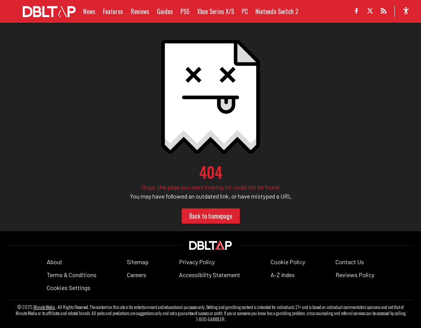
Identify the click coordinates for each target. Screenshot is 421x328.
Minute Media (44, 307)
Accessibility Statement (209, 274)
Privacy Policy (197, 261)
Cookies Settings (68, 287)
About (54, 261)
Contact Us (350, 261)
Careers (136, 274)
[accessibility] (406, 11)
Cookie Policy (288, 261)
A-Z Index (283, 274)
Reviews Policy (355, 274)
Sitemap (138, 261)
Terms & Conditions (72, 274)
